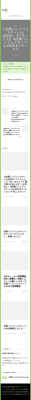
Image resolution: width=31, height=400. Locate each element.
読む (25, 197)
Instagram (15, 96)
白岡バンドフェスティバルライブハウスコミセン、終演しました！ (15, 234)
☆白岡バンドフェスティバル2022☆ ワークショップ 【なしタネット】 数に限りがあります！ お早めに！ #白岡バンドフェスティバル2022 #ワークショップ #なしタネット (15, 184)
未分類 (15, 25)
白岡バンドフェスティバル (18, 377)
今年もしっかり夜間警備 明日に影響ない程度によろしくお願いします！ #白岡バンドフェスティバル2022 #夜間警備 (15, 281)
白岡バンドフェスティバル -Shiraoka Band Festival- (18, 8)
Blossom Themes (7, 394)
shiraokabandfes (17, 79)
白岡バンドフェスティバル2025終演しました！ (15, 327)
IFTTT (9, 96)
